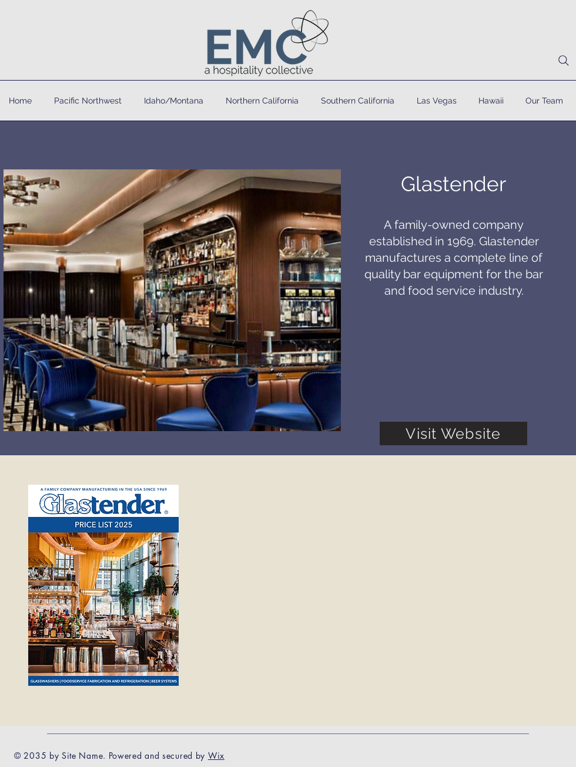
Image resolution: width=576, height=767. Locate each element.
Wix (216, 755)
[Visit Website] (453, 433)
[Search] (563, 60)
